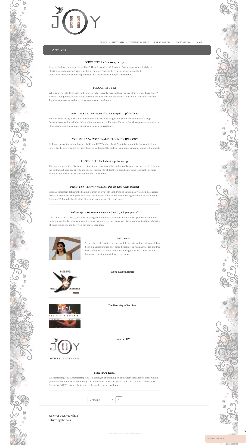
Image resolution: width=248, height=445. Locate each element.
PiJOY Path (118, 42)
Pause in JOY (123, 339)
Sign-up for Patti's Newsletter (216, 438)
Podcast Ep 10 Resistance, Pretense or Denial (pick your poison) (104, 212)
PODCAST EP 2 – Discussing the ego (104, 62)
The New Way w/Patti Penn (122, 305)
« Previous (95, 400)
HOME (103, 42)
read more (126, 74)
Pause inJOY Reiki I (104, 372)
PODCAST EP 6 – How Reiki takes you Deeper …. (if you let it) (105, 113)
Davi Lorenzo (123, 238)
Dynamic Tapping (139, 42)
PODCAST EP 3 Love (104, 87)
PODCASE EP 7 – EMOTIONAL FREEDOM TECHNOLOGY (104, 139)
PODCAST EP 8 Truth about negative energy (104, 161)
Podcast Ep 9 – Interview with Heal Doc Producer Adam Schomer (104, 186)
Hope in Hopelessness (122, 271)
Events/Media (162, 42)
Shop (199, 42)
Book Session (183, 42)
